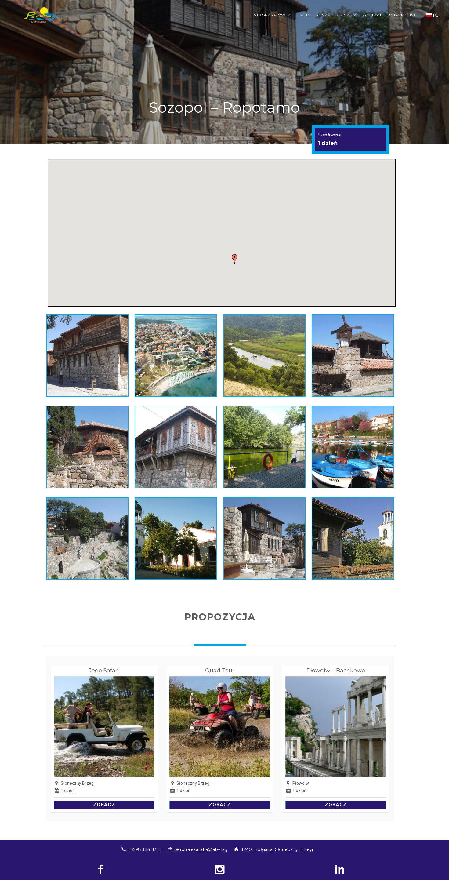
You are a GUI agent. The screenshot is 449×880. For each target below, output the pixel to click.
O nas (323, 15)
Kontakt (372, 15)
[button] (235, 259)
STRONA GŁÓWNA (272, 15)
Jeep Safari (104, 670)
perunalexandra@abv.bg (200, 849)
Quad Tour (219, 670)
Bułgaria (346, 15)
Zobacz (104, 805)
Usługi (304, 15)
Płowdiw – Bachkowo (335, 670)
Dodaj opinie (402, 15)
